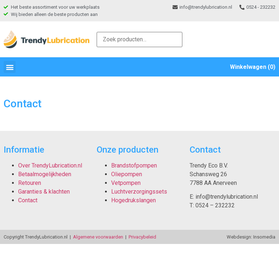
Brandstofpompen (134, 165)
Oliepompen (126, 174)
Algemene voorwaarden (98, 237)
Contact (27, 200)
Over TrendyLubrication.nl (50, 165)
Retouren (29, 182)
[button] (10, 67)
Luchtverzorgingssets (139, 191)
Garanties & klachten (44, 191)
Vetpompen (126, 182)
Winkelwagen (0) (252, 66)
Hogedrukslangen (133, 200)
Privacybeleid (142, 237)
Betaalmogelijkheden (44, 174)
